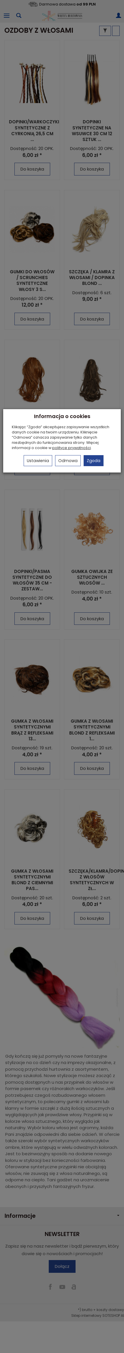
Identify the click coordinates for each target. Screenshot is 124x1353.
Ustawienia (38, 461)
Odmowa (68, 461)
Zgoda (93, 461)
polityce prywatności (71, 447)
